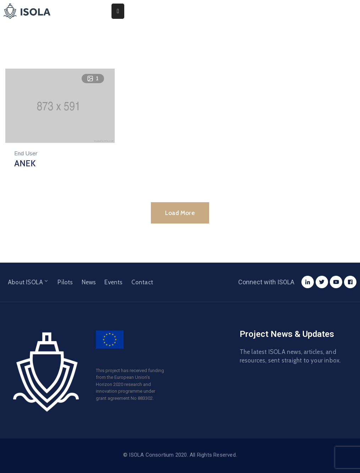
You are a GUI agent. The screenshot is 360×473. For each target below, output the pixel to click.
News (89, 282)
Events (113, 282)
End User (25, 153)
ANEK (25, 163)
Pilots (65, 282)
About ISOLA (28, 282)
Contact (142, 282)
